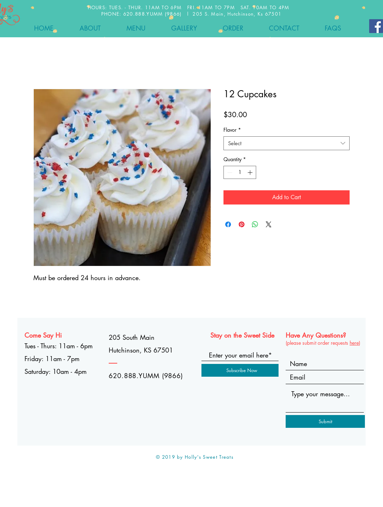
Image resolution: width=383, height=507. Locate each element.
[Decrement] (229, 172)
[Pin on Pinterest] (241, 224)
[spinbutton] (239, 172)
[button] (135, 28)
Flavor (232, 129)
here (354, 342)
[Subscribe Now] (241, 370)
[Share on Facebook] (228, 224)
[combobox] (286, 143)
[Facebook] (376, 26)
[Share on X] (268, 224)
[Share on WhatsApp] (255, 224)
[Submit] (325, 421)
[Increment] (250, 172)
